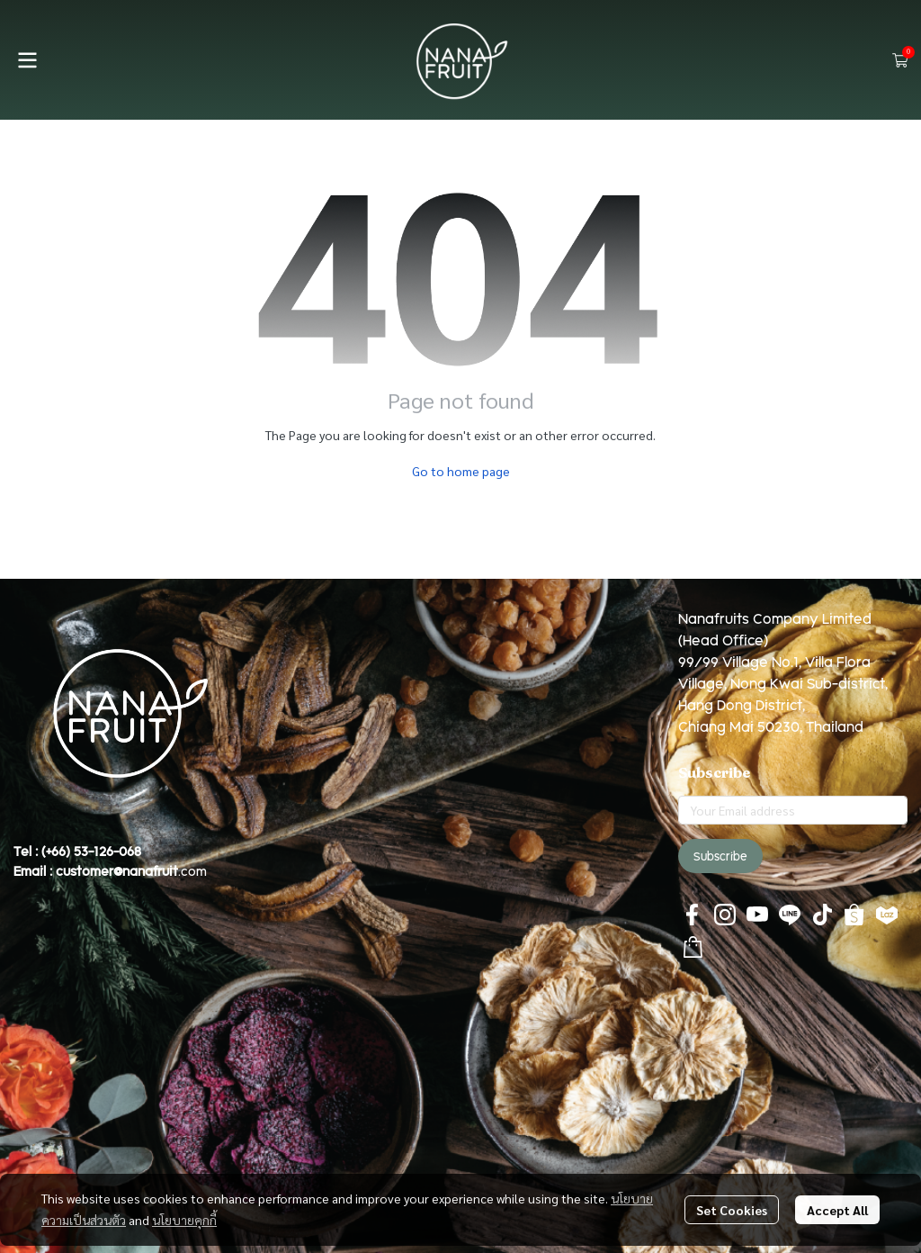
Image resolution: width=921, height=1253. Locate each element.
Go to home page (461, 471)
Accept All (837, 1210)
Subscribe (720, 856)
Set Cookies (731, 1210)
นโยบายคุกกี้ (184, 1220)
